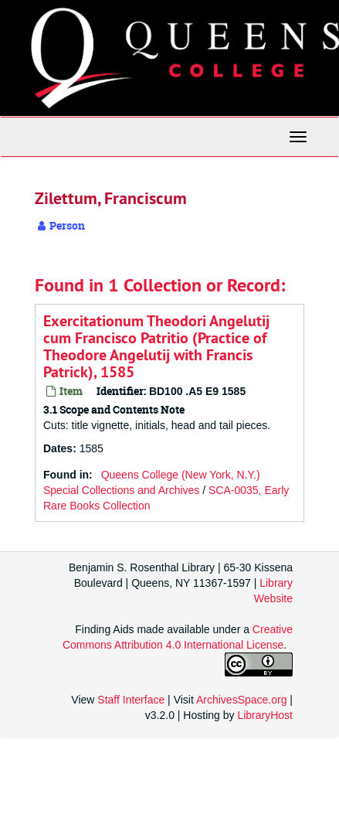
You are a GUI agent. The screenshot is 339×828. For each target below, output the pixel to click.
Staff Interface (130, 699)
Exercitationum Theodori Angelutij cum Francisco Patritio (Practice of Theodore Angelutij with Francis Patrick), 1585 (156, 346)
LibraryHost (265, 715)
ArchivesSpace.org (241, 699)
